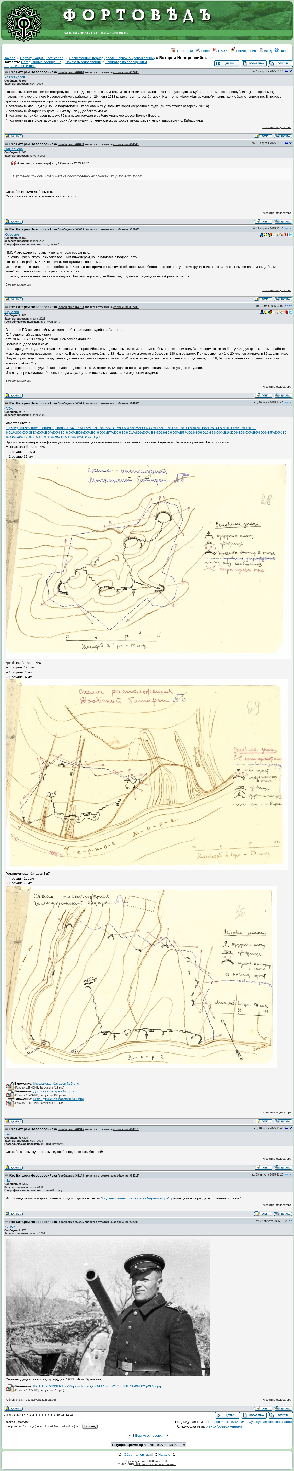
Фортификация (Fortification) (42, 58)
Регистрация (243, 51)
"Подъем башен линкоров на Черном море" (135, 1198)
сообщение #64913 (71, 403)
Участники (182, 51)
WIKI (84, 33)
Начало (283, 51)
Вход (265, 51)
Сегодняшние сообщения (41, 62)
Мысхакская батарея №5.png (56, 1083)
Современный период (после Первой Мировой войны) (112, 58)
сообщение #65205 (71, 1221)
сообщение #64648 (71, 72)
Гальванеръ (13, 149)
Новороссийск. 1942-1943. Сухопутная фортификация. (249, 1422)
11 (62, 1414)
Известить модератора (276, 127)
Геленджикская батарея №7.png (58, 1099)
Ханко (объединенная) (224, 1426)
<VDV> (9, 408)
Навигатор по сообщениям (126, 62)
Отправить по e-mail (19, 66)
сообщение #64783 (71, 307)
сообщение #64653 (71, 144)
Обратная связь (136, 1454)
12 (67, 1414)
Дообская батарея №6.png (54, 1091)
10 (58, 1414)
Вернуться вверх (148, 1435)
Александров (14, 77)
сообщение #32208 (125, 72)
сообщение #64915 (71, 1129)
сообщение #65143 (71, 1175)
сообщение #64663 (71, 229)
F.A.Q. (220, 51)
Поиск (203, 51)
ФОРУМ (70, 33)
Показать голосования (83, 62)
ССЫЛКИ (98, 33)
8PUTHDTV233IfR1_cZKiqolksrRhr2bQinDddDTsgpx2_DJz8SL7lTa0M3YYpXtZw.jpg (97, 1386)
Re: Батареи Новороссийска (33, 72)
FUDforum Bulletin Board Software (155, 1464)
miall (7, 1134)
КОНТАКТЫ (119, 33)
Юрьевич (11, 234)
